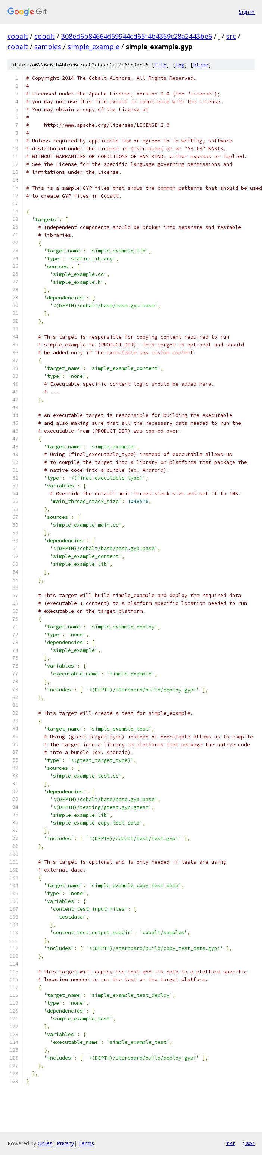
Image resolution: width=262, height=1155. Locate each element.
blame (200, 65)
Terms (86, 1143)
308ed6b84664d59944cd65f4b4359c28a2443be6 (136, 36)
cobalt (17, 36)
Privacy (65, 1143)
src (231, 36)
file (160, 65)
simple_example (93, 46)
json (249, 1143)
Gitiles (45, 1143)
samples (47, 46)
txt (230, 1143)
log (179, 65)
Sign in (247, 11)
